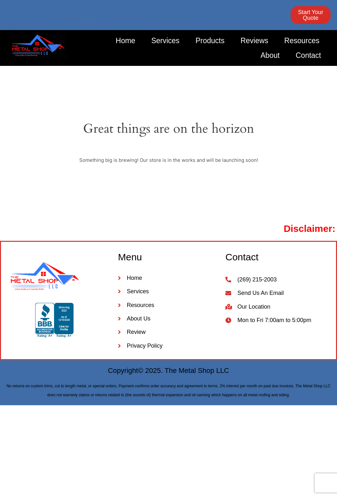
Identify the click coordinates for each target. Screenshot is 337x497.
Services (165, 40)
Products (209, 40)
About (270, 55)
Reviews (254, 40)
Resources (301, 40)
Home (125, 40)
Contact (308, 55)
